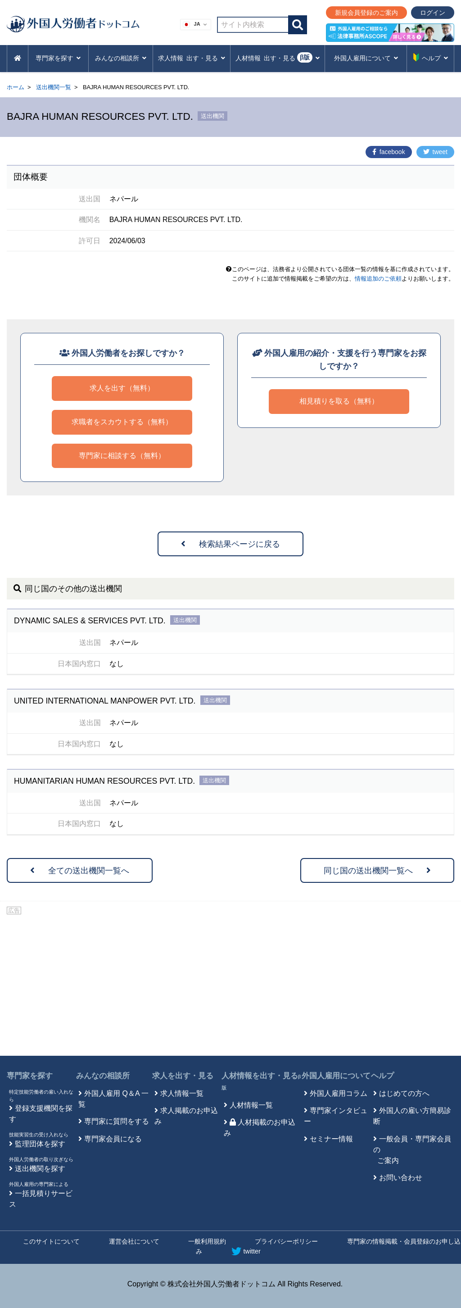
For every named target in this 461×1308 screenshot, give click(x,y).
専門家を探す (30, 1076)
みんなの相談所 (103, 1076)
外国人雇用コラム (338, 1093)
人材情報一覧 (251, 1105)
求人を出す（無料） (122, 388)
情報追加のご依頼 (378, 278)
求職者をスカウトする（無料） (122, 422)
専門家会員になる (113, 1139)
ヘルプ (382, 1076)
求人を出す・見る (182, 1076)
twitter (246, 1251)
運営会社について (134, 1241)
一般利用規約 (207, 1241)
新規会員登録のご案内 (366, 12)
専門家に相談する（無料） (122, 455)
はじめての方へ (404, 1093)
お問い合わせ (400, 1177)
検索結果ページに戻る (230, 544)
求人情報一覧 (181, 1093)
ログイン (432, 12)
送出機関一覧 (53, 87)
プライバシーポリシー (286, 1241)
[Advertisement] (230, 984)
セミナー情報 (331, 1139)
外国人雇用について (336, 1076)
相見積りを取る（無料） (339, 401)
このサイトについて (51, 1241)
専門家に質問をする (116, 1121)
